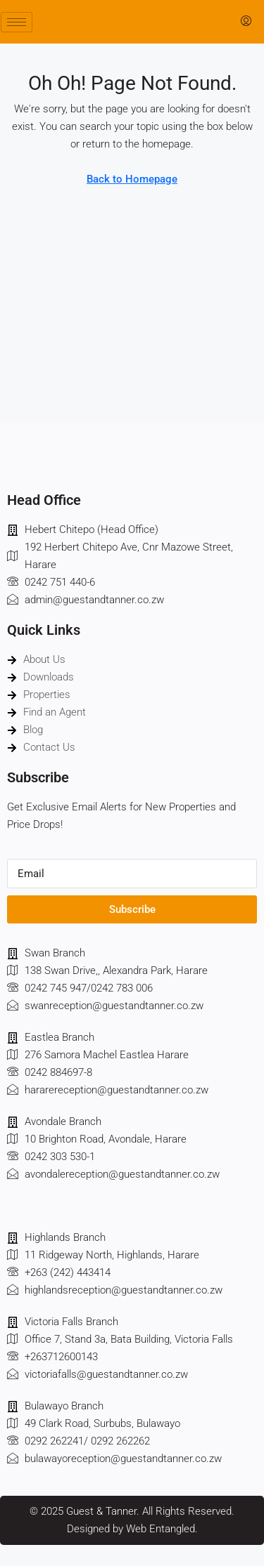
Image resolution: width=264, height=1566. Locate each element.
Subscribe (132, 909)
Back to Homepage (132, 179)
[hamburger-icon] (16, 22)
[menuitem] (246, 22)
